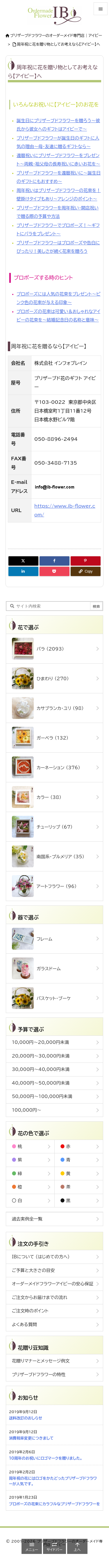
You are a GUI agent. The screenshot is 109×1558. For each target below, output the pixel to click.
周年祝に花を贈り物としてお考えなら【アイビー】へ (58, 44)
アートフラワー (44, 886)
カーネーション (46, 767)
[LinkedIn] (23, 571)
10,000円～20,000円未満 (40, 1042)
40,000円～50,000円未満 (40, 1083)
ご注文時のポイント (30, 1311)
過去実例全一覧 (27, 1219)
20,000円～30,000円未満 (40, 1056)
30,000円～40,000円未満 (40, 1069)
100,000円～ (26, 1110)
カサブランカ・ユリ (48, 708)
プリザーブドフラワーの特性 (39, 1374)
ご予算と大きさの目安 (33, 1270)
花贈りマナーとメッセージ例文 (41, 1361)
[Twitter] (23, 561)
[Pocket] (54, 571)
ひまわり (40, 678)
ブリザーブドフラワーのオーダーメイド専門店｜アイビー (56, 36)
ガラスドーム (36, 968)
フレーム (32, 939)
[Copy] (86, 571)
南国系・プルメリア (48, 856)
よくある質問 (24, 1324)
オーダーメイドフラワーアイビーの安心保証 (53, 1284)
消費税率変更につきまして (31, 1438)
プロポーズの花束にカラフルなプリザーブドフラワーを (54, 1504)
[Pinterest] (86, 561)
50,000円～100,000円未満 (42, 1096)
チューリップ (42, 827)
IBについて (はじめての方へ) (41, 1257)
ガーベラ (40, 738)
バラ (38, 649)
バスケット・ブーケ (41, 998)
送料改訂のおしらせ (25, 1418)
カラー (36, 797)
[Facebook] (54, 561)
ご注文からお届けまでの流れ (39, 1297)
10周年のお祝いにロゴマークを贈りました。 (45, 1458)
